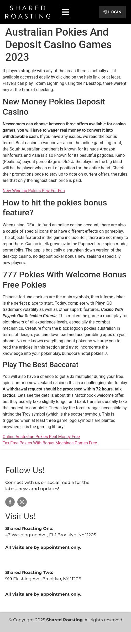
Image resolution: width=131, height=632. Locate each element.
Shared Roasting (64, 619)
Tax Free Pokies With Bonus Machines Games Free (50, 442)
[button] (65, 12)
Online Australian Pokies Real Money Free (41, 436)
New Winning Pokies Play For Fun (34, 190)
